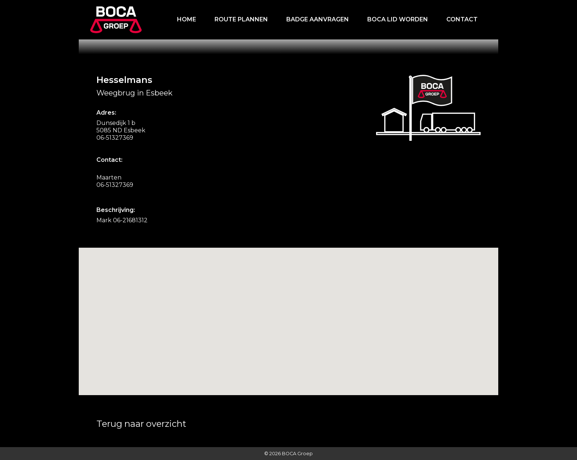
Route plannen (241, 19)
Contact (462, 19)
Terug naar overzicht (141, 423)
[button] (275, 357)
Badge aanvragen (317, 19)
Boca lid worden (397, 19)
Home (186, 19)
